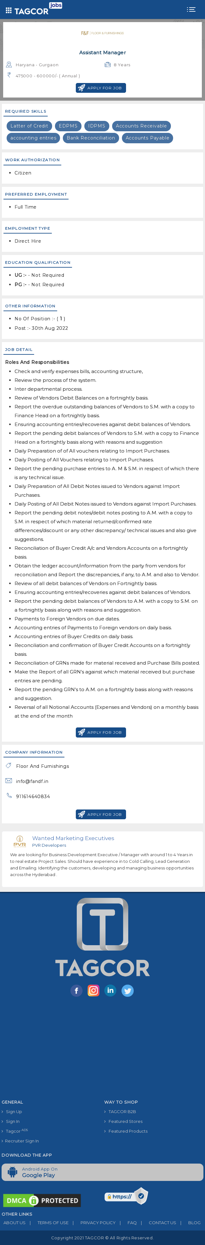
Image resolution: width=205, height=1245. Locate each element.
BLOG (188, 1222)
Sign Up (12, 1111)
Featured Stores (123, 1121)
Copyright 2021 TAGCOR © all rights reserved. (102, 1237)
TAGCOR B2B (120, 1111)
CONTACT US (156, 1222)
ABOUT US (14, 1222)
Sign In (11, 1121)
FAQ (126, 1222)
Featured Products (126, 1131)
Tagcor (15, 1131)
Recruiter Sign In (20, 1140)
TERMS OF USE (47, 1222)
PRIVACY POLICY (92, 1222)
